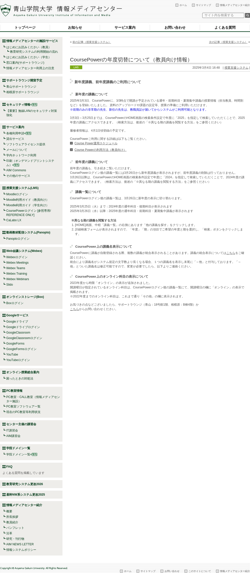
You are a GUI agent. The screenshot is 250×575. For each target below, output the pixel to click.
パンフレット (15, 528)
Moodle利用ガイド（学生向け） (27, 205)
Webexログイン (17, 257)
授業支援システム (236, 67)
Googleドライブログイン (23, 327)
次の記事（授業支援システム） (228, 41)
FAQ (9, 466)
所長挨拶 (12, 517)
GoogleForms (15, 343)
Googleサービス (17, 315)
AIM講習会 (13, 436)
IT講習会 (12, 430)
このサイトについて (199, 571)
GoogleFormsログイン (21, 349)
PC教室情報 (14, 390)
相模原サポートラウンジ (22, 92)
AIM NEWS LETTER (20, 544)
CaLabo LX (13, 220)
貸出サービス (15, 139)
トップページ (25, 27)
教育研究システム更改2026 (24, 484)
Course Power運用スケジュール (96, 143)
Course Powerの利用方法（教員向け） (100, 150)
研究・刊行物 (15, 539)
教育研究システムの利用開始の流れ (34, 51)
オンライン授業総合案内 (22, 372)
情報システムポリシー (21, 550)
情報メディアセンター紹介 (235, 5)
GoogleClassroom (18, 332)
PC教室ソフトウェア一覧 (23, 406)
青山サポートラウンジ (21, 86)
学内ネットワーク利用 (21, 155)
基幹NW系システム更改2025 (25, 494)
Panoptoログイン (18, 238)
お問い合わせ (175, 27)
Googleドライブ (17, 321)
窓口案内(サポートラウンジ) (25, 62)
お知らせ (75, 27)
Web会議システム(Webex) (24, 251)
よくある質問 (225, 27)
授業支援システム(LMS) (22, 188)
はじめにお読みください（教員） (28, 47)
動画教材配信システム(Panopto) (28, 232)
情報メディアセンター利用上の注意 (30, 68)
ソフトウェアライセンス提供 (25, 144)
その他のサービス (18, 176)
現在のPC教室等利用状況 (23, 412)
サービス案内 (125, 27)
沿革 (9, 533)
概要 (9, 511)
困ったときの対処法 (19, 378)
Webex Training (16, 273)
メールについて (16, 150)
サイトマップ (203, 5)
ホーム (183, 5)
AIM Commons (16, 170)
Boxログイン (15, 303)
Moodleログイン (17, 194)
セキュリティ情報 (21, 104)
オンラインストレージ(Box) (25, 297)
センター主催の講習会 (21, 424)
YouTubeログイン (18, 360)
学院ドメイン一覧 (21, 454)
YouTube (12, 354)
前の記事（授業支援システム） (91, 41)
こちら (230, 253)
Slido (9, 284)
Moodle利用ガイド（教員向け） (27, 199)
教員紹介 (12, 522)
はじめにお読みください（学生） (28, 57)
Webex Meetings (17, 262)
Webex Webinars (17, 279)
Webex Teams (15, 268)
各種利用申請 (15, 133)
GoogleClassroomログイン (24, 338)
